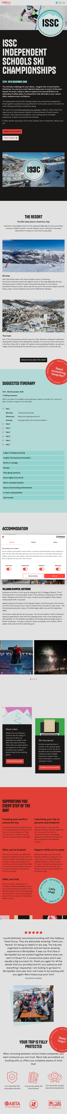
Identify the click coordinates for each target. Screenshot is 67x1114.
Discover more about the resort (33, 360)
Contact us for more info (49, 767)
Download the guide (14, 761)
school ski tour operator (31, 110)
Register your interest (12, 131)
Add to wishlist (10, 138)
